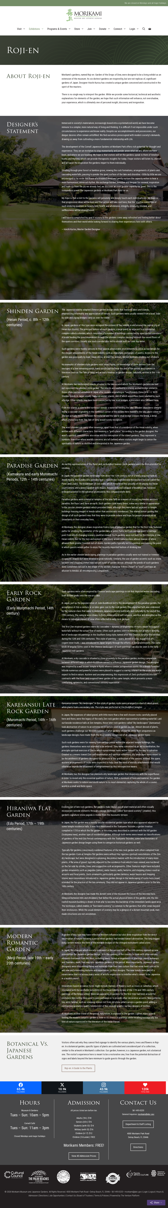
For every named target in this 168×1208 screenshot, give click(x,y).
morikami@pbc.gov (133, 1191)
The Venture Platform (130, 1195)
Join (92, 29)
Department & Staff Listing (138, 1124)
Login (135, 29)
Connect (121, 29)
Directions (138, 1147)
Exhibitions (37, 29)
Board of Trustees (85, 1195)
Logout (152, 1191)
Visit (22, 29)
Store (80, 29)
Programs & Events (60, 29)
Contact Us (71, 1195)
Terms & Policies (101, 1195)
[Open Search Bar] (144, 29)
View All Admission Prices (84, 1156)
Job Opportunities (57, 1195)
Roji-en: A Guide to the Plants (78, 1068)
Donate (105, 29)
